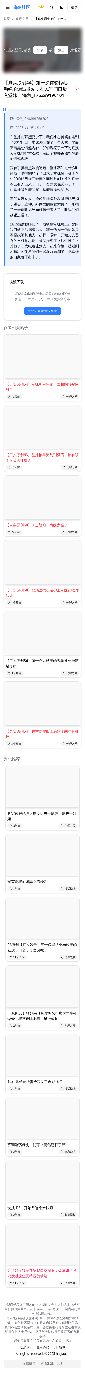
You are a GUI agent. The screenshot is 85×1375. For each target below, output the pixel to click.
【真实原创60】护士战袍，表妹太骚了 (37, 525)
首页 (7, 18)
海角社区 (22, 7)
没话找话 (68, 888)
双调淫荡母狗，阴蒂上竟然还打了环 (36, 1144)
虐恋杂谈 (68, 1152)
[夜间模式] (61, 7)
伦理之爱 (22, 18)
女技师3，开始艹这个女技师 (30, 1207)
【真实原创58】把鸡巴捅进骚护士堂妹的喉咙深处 (42, 593)
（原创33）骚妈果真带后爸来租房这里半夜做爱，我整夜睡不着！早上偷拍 (42, 1016)
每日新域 (59, 1347)
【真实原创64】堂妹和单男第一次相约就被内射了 (42, 387)
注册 (61, 50)
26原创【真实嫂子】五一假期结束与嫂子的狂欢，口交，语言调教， (42, 947)
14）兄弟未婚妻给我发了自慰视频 (34, 1081)
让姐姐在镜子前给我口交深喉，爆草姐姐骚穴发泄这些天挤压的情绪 (41, 1273)
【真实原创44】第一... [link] (50, 18)
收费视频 (68, 1215)
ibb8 (59, 1363)
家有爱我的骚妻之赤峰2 (26, 881)
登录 (74, 7)
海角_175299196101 (29, 118)
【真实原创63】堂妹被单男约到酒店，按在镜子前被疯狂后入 (42, 457)
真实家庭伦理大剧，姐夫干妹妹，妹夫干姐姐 (41, 816)
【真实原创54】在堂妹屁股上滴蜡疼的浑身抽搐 (42, 734)
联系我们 (26, 1347)
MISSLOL (47, 1363)
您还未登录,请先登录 (42, 311)
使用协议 (42, 1347)
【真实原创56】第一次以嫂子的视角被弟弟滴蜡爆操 (42, 663)
